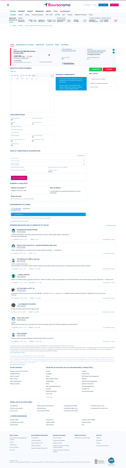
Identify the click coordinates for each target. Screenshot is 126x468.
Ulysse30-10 (16, 298)
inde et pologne (22, 333)
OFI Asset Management (88, 386)
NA (33, 124)
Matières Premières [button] (80, 14)
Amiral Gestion (85, 373)
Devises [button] (70, 14)
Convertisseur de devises (70, 405)
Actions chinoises (24, 274)
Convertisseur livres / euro (97, 405)
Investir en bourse (86, 422)
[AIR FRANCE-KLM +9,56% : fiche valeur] (96, 21)
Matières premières (15, 383)
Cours (12, 44)
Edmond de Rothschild (88, 383)
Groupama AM (85, 388)
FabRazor (32, 239)
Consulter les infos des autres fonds (19, 221)
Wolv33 (15, 312)
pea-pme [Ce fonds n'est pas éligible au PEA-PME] (93, 50)
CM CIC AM (49, 393)
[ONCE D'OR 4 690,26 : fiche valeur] (65, 21)
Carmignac (49, 373)
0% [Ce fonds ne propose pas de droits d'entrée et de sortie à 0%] (74, 50)
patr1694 (15, 327)
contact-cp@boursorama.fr (72, 88)
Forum (91, 14)
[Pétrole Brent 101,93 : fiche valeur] (65, 20)
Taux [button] (63, 14)
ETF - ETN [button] (49, 14)
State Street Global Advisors (53, 386)
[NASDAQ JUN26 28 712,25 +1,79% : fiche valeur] (47, 20)
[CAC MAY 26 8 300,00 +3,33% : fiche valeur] (27, 20)
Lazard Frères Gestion (87, 391)
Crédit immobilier (50, 422)
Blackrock (84, 378)
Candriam (48, 388)
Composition (39, 44)
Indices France (14, 378)
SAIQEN (32, 298)
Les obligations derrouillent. (27, 304)
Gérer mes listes (94, 87)
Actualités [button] (13, 14)
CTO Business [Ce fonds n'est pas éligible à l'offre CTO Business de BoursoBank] (99, 52)
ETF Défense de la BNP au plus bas (28, 259)
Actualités (49, 44)
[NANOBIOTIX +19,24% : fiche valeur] (96, 20)
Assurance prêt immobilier (88, 419)
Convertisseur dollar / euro (71, 408)
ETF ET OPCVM (21, 232)
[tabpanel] (48, 215)
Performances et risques (25, 44)
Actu (55, 11)
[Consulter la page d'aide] (94, 5)
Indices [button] (27, 14)
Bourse (13, 11)
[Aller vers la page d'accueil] (62, 5)
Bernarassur (16, 239)
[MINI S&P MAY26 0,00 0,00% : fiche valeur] (27, 21)
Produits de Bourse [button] (37, 14)
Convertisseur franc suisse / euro (99, 408)
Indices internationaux (15, 381)
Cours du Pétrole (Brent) (43, 410)
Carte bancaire (14, 424)
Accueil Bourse (14, 405)
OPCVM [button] (57, 14)
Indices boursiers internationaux (45, 405)
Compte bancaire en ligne (16, 422)
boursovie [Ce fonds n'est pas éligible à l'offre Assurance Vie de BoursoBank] (91, 52)
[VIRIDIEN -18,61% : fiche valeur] (110, 20)
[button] (8, 5)
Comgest (84, 371)
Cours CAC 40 (14, 410)
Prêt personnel (49, 424)
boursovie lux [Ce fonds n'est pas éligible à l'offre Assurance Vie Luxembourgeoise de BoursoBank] (101, 50)
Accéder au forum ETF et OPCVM (19, 371)
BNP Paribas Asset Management (90, 376)
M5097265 (16, 341)
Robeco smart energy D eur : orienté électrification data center (37, 245)
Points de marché (14, 376)
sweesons (16, 253)
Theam (48, 376)
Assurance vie (49, 419)
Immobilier (39, 11)
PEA (83, 424)
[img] (98, 59)
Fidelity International (51, 391)
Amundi (48, 371)
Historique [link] (64, 44)
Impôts (48, 11)
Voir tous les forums (111, 225)
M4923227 (16, 282)
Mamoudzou (32, 282)
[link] (11, 442)
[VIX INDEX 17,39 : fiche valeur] (81, 21)
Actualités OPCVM (15, 373)
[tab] (16, 209)
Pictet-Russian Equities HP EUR (27, 229)
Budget (30, 11)
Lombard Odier (50, 381)
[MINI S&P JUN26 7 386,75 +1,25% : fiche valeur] (47, 21)
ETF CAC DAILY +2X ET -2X (25, 288)
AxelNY (30, 253)
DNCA (47, 383)
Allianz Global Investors (52, 378)
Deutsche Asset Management (89, 381)
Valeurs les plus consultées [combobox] (98, 79)
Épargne (21, 11)
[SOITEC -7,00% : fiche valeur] (110, 21)
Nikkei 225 (12, 18)
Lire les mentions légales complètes (17, 352)
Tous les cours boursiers (16, 408)
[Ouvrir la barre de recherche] (87, 5)
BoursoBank (65, 11)
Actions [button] (20, 14)
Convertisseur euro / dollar (71, 410)
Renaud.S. (16, 268)
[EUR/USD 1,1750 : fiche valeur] (81, 20)
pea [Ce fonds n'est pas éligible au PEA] (89, 50)
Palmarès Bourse (41, 408)
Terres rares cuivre (23, 318)
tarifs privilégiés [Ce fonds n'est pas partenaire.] (67, 50)
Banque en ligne (14, 419)
